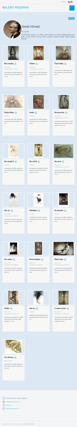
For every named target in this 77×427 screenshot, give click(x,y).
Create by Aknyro (30, 424)
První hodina (36, 259)
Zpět (71, 18)
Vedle (8, 308)
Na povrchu (60, 112)
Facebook (8, 405)
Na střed (34, 161)
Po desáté (60, 210)
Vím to (33, 308)
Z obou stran (61, 308)
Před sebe (60, 259)
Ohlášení (34, 210)
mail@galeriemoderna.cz (13, 401)
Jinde (33, 112)
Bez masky (10, 63)
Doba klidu (10, 112)
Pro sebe (9, 259)
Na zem (59, 161)
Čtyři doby (60, 63)
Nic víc (8, 210)
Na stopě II (10, 161)
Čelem (33, 63)
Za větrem (10, 357)
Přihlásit (63, 1)
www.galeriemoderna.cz (12, 408)
